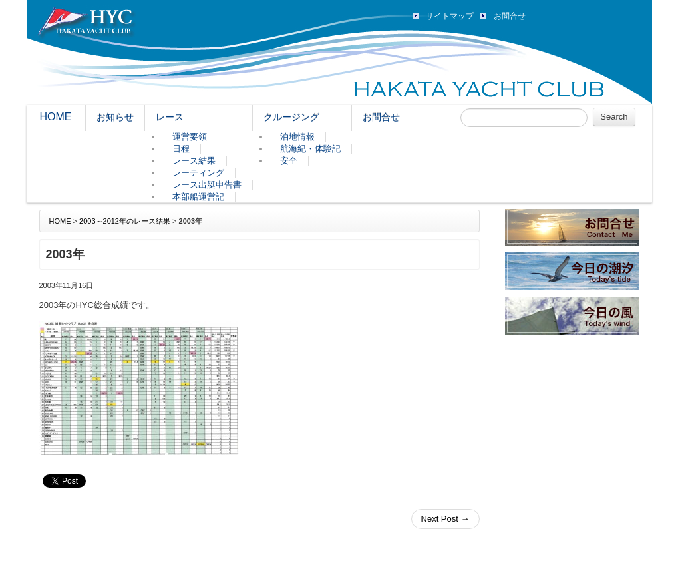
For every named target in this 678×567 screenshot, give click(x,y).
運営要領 (189, 137)
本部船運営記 (198, 197)
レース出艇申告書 (207, 185)
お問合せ (510, 16)
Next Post (445, 519)
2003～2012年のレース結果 (124, 221)
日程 (181, 149)
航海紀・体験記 (310, 149)
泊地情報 (297, 137)
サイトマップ (450, 16)
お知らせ (115, 117)
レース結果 (194, 161)
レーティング (198, 173)
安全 (288, 161)
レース (170, 117)
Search (613, 117)
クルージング (291, 117)
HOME (56, 116)
